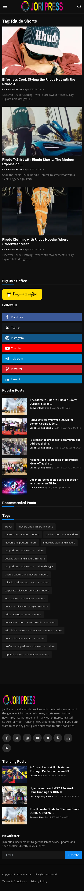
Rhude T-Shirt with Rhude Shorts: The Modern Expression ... (38, 162)
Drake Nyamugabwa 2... (42, 427)
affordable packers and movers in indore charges (33, 630)
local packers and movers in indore (25, 598)
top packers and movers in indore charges (29, 566)
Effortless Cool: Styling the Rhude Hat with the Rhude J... (38, 81)
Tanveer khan (37, 407)
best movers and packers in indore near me (30, 622)
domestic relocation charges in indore (26, 606)
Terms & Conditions (14, 881)
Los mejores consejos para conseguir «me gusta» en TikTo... (54, 481)
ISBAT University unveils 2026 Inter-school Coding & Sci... (52, 421)
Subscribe (73, 855)
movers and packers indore (21, 542)
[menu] (4, 6)
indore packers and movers (59, 542)
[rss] (6, 748)
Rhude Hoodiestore (12, 89)
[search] (79, 6)
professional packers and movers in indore (30, 646)
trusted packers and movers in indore (26, 574)
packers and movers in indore (22, 534)
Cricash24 (35, 775)
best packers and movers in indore (25, 558)
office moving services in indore (23, 614)
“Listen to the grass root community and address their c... (55, 441)
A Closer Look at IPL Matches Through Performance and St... (50, 769)
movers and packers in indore (36, 526)
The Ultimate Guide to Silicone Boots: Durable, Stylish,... (53, 401)
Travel (8, 526)
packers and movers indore (62, 534)
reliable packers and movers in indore (27, 582)
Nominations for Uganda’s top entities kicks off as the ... (54, 461)
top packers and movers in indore (24, 550)
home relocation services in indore (25, 638)
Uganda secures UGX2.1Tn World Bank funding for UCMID (52, 790)
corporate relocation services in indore (27, 590)
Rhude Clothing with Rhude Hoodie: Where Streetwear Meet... (35, 242)
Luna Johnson (37, 487)
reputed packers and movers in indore (27, 654)
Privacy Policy (39, 881)
